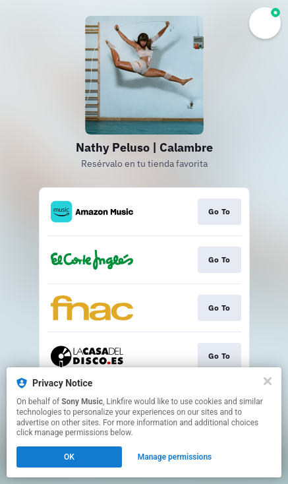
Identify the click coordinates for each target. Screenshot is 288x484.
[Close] (267, 381)
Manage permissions (175, 457)
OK (69, 457)
